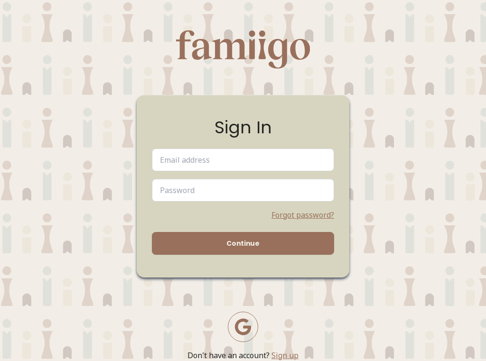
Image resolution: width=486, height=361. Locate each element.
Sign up (285, 355)
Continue (242, 243)
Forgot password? (302, 215)
